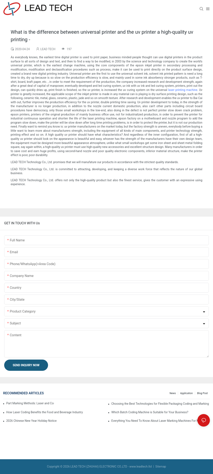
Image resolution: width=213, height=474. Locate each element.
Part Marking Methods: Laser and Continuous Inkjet (30, 403)
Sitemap (160, 466)
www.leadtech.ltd (140, 466)
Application (186, 393)
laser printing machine (182, 90)
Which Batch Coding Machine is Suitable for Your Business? (149, 412)
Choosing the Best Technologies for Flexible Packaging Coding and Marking (160, 403)
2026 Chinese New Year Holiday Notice (31, 420)
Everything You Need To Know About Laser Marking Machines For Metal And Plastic (160, 420)
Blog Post (202, 393)
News (173, 393)
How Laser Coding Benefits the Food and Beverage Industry (44, 412)
